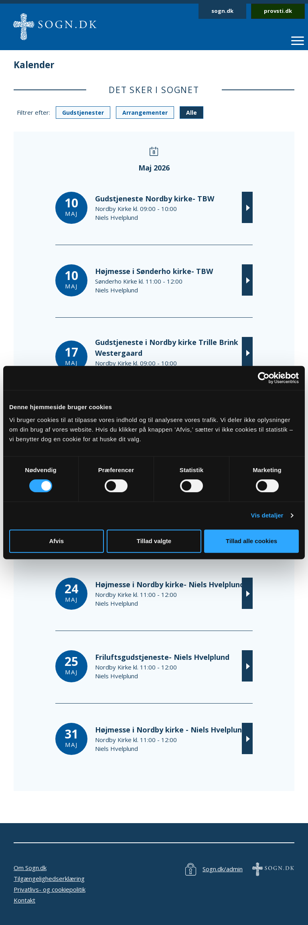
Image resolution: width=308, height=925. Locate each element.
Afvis (56, 541)
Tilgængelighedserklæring (49, 878)
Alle (191, 112)
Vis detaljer (267, 515)
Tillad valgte (154, 541)
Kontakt (24, 900)
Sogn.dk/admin (223, 869)
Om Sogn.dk (30, 868)
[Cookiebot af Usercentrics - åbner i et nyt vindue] (264, 378)
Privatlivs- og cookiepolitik (49, 889)
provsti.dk (278, 10)
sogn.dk (222, 10)
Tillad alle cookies (251, 541)
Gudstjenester (83, 112)
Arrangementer (145, 112)
